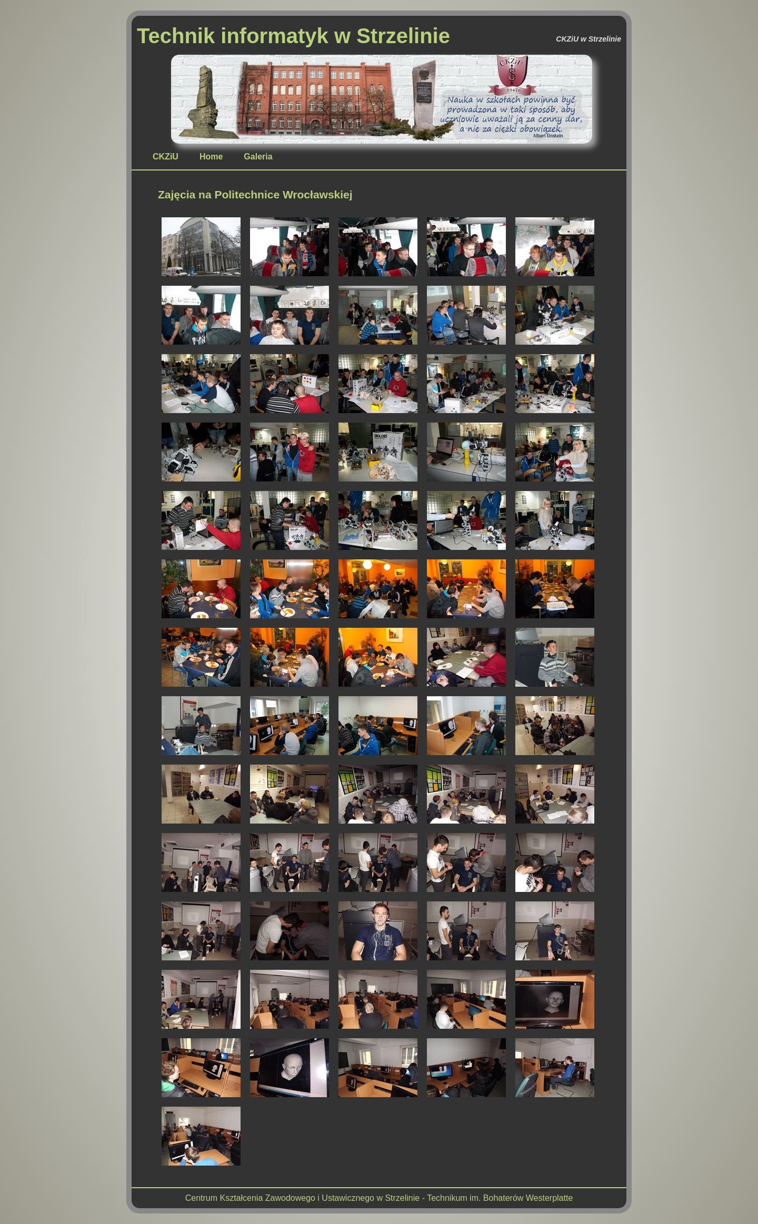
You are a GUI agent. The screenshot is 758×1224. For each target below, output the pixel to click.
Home (211, 156)
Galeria (258, 156)
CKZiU (165, 156)
